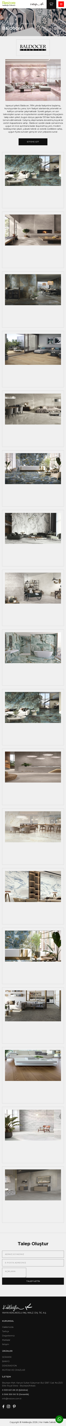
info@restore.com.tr (11, 1398)
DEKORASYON (9, 1365)
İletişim (5, 1344)
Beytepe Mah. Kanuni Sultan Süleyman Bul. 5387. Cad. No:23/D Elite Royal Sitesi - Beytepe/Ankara (32, 1384)
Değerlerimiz (8, 1335)
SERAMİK (7, 1357)
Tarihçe (5, 1331)
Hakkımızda (7, 1327)
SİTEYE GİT (33, 142)
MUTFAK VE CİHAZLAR (13, 1370)
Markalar (6, 1340)
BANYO (6, 1361)
